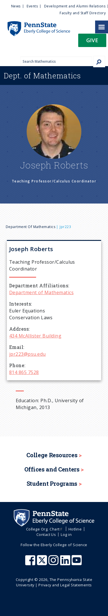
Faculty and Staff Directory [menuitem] (83, 13)
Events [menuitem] (32, 6)
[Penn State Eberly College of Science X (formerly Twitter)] (42, 563)
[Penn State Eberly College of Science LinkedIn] (66, 563)
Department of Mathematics (30, 226)
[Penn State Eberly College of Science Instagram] (54, 563)
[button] (92, 42)
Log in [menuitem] (66, 534)
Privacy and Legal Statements (65, 584)
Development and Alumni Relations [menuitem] (74, 6)
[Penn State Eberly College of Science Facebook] (31, 563)
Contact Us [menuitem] (46, 534)
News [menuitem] (16, 6)
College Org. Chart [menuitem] (45, 529)
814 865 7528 (24, 372)
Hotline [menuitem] (75, 529)
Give (92, 40)
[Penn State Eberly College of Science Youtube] (77, 563)
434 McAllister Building (35, 336)
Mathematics (42, 75)
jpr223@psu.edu (27, 354)
